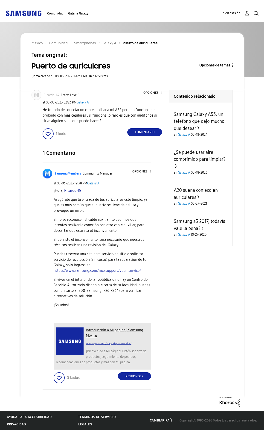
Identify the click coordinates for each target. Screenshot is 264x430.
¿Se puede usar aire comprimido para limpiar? (200, 155)
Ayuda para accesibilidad (29, 417)
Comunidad (55, 13)
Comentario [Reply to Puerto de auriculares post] (145, 132)
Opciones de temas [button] (214, 65)
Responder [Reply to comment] (134, 376)
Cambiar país (161, 420)
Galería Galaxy (78, 13)
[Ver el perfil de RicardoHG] (51, 95)
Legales (85, 424)
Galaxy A (83, 102)
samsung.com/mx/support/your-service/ (108, 343)
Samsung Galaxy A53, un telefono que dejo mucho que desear (199, 121)
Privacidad (16, 424)
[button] (154, 93)
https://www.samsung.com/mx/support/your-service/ (97, 270)
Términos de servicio (97, 417)
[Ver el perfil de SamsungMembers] (68, 173)
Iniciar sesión (231, 13)
